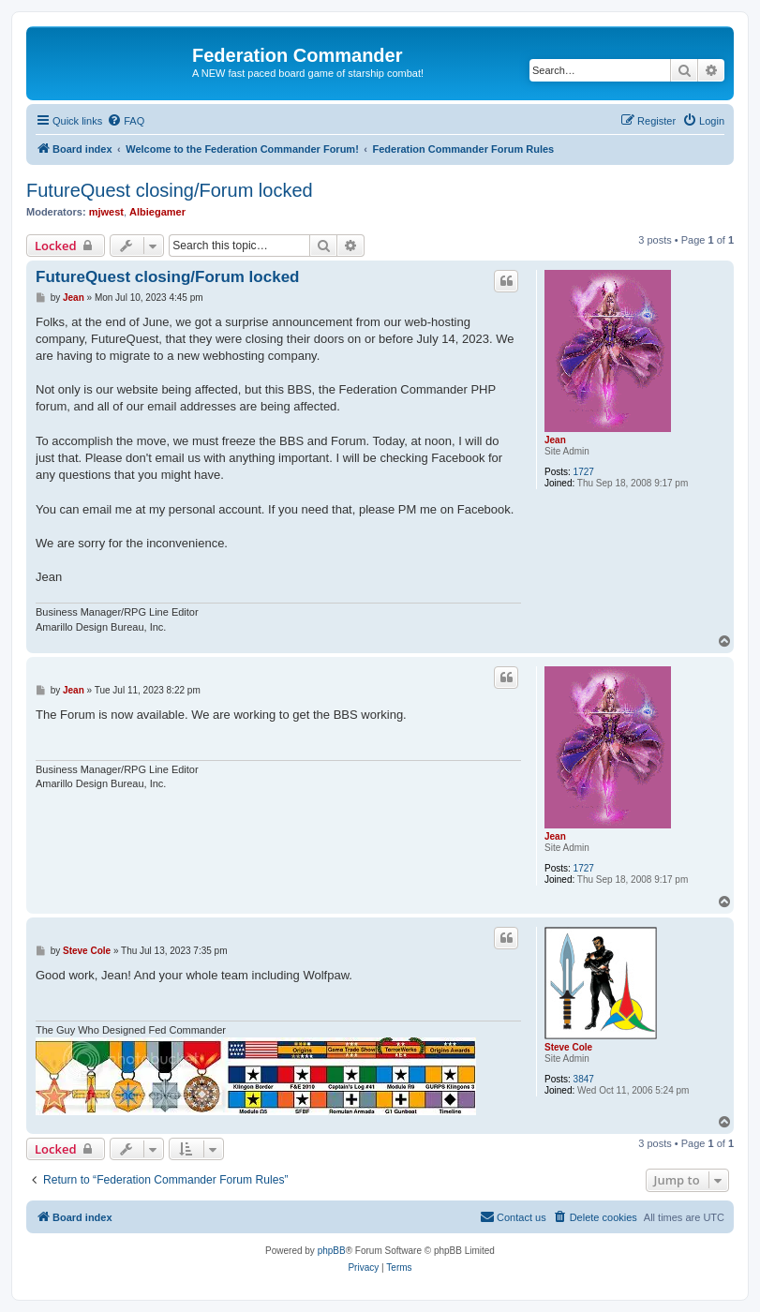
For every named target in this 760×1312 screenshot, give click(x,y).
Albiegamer (157, 211)
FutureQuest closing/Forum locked (169, 190)
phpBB (332, 1250)
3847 (584, 1079)
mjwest (106, 211)
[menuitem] (125, 121)
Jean (555, 440)
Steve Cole (568, 1047)
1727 (584, 472)
